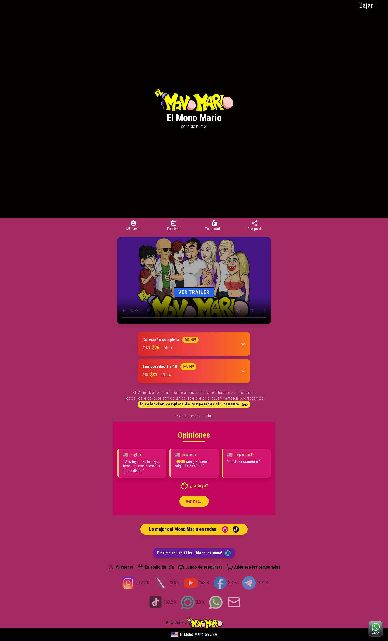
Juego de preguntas (200, 567)
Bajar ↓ (368, 5)
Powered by (194, 622)
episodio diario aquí (200, 398)
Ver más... (194, 501)
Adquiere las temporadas (253, 567)
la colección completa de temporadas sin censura (194, 404)
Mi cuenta (120, 567)
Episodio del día (155, 567)
